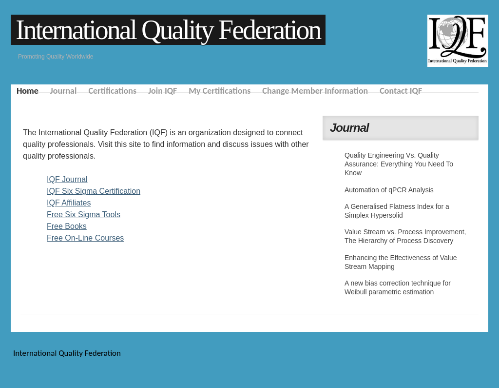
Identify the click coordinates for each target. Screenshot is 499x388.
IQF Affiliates (69, 203)
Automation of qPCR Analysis (389, 190)
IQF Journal (67, 179)
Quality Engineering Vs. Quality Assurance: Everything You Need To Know (399, 164)
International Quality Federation (168, 30)
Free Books (67, 226)
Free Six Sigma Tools (83, 214)
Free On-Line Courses (85, 238)
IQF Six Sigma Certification (93, 191)
